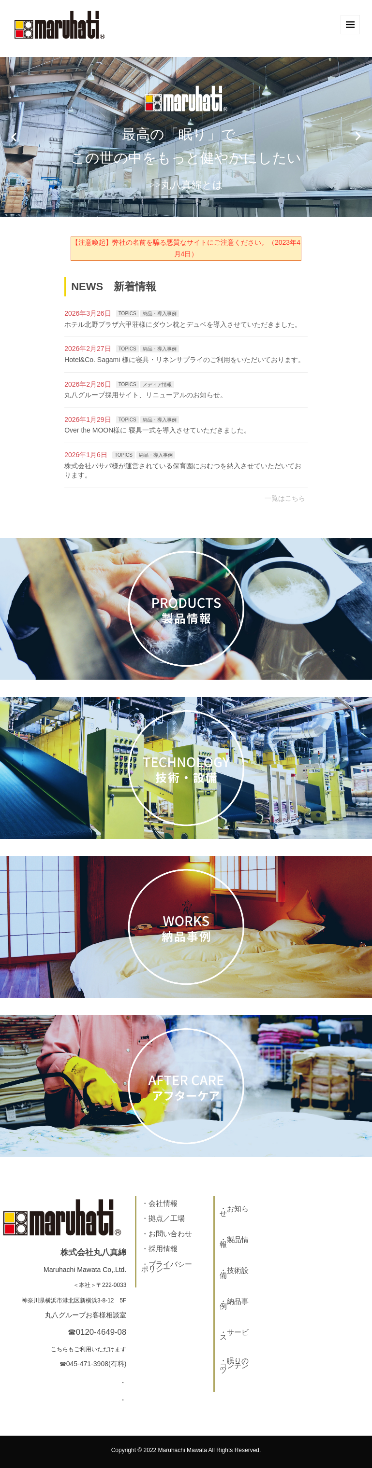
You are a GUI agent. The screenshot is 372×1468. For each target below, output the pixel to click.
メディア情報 (157, 384)
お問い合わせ (170, 1234)
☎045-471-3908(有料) (93, 1364)
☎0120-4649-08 (97, 1332)
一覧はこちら (285, 498)
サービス (234, 1334)
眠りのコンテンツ (234, 1365)
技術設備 (234, 1272)
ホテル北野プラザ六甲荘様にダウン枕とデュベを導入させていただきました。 (182, 324)
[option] (186, 137)
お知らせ (234, 1210)
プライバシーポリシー (166, 1266)
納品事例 (234, 1303)
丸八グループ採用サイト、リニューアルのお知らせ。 (145, 395)
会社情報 (163, 1203)
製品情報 (234, 1241)
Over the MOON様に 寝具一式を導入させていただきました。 (157, 430)
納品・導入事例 (160, 313)
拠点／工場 (167, 1218)
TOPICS (127, 313)
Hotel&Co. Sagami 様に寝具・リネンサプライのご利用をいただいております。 (184, 360)
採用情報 (163, 1248)
